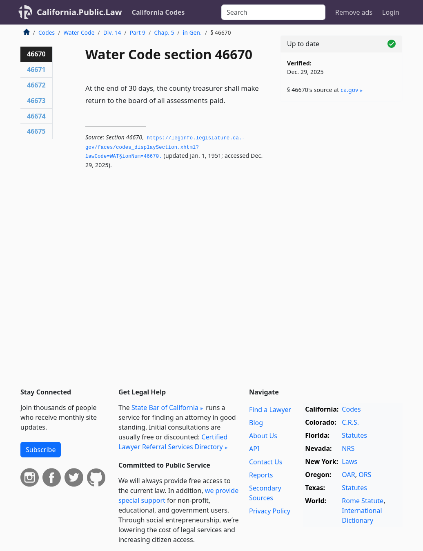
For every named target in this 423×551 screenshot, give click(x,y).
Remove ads (353, 12)
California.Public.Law (79, 12)
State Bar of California (164, 407)
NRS (348, 448)
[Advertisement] (341, 164)
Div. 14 (112, 32)
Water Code (78, 32)
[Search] (273, 12)
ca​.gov (349, 90)
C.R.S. (350, 422)
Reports (261, 474)
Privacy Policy (269, 510)
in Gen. (192, 32)
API (254, 448)
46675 (36, 131)
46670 (36, 53)
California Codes (158, 12)
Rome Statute (362, 500)
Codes (46, 32)
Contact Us (265, 461)
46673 (36, 100)
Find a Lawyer (270, 409)
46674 (36, 116)
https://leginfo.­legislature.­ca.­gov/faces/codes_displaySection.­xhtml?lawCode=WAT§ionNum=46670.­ (165, 147)
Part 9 (138, 32)
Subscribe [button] (41, 449)
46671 (36, 69)
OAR (348, 474)
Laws (349, 461)
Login (390, 12)
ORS (364, 474)
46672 (36, 85)
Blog (256, 422)
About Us (263, 435)
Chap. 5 (164, 32)
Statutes (354, 435)
